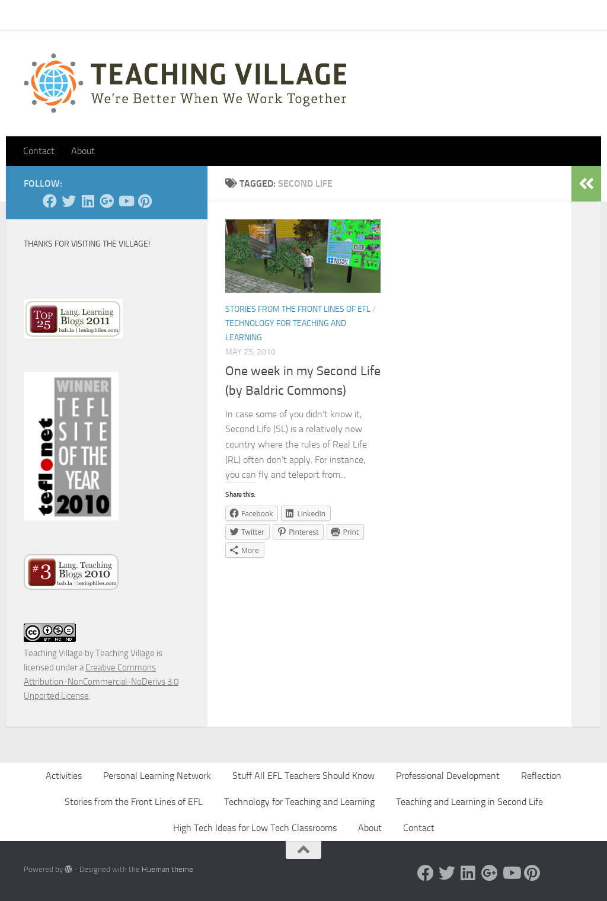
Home (26, 14)
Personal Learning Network (157, 775)
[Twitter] (69, 201)
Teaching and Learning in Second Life (469, 801)
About (187, 14)
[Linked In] (88, 201)
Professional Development (448, 775)
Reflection (541, 775)
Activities (64, 775)
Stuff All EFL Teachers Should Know (303, 775)
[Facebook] (50, 201)
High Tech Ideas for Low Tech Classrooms (255, 827)
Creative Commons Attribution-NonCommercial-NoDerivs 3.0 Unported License (101, 681)
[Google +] (107, 201)
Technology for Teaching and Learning (299, 801)
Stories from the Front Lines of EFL (297, 309)
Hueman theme (167, 869)
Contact (70, 14)
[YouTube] (126, 201)
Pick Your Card (131, 14)
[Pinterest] (145, 201)
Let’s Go (232, 14)
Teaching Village (53, 653)
